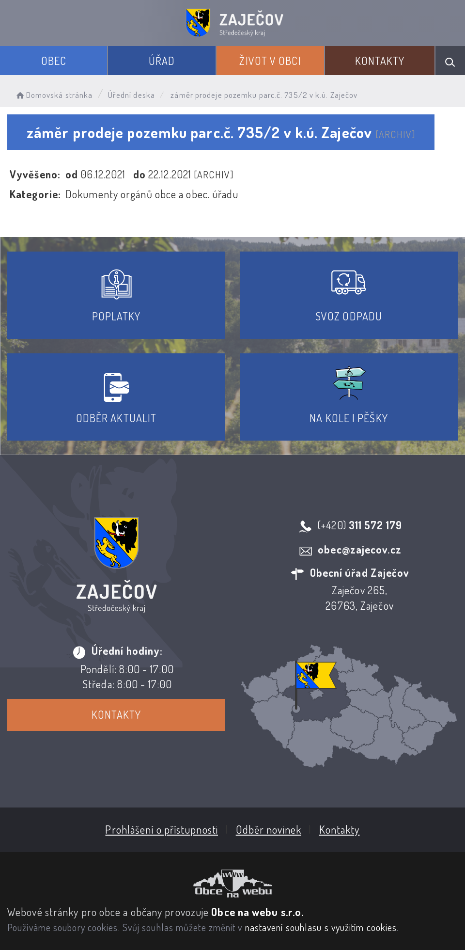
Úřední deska (131, 95)
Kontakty (380, 60)
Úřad (162, 60)
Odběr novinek (268, 829)
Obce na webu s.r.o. (257, 911)
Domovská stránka (54, 95)
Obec (53, 60)
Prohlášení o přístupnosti (161, 829)
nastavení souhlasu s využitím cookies (321, 927)
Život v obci (270, 60)
